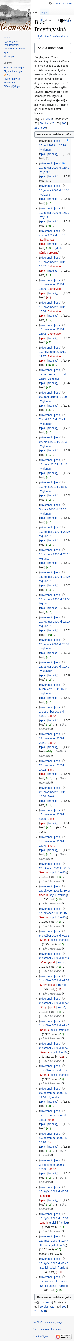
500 (43, 127)
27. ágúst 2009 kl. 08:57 (53, 1191)
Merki (59, 248)
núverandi (46, 163)
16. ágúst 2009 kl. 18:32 (53, 1218)
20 (52, 123)
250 (36, 127)
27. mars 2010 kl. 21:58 (53, 441)
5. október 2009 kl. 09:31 (54, 935)
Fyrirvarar (56, 1329)
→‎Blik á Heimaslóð (51, 881)
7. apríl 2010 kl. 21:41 (52, 419)
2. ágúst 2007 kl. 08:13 (53, 1281)
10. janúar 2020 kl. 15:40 (54, 167)
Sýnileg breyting (48, 252)
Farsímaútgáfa (40, 1336)
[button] (53, 48)
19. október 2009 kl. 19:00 (54, 890)
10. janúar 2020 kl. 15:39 (54, 190)
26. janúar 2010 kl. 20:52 (54, 644)
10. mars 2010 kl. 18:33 (53, 486)
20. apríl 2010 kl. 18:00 (53, 396)
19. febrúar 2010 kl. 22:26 (54, 531)
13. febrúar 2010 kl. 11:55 (54, 599)
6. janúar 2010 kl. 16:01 (53, 689)
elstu (49, 119)
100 (64, 123)
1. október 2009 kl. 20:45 (54, 1070)
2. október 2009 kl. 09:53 (54, 980)
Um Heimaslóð (41, 1329)
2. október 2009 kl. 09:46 (54, 1025)
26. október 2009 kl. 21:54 (54, 868)
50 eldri (44, 123)
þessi (57, 140)
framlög (52, 154)
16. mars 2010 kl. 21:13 (53, 464)
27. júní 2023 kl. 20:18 (52, 145)
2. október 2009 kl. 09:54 (54, 958)
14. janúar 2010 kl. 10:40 (54, 666)
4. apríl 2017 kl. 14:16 (52, 235)
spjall (43, 154)
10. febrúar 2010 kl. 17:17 (54, 621)
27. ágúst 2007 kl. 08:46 (53, 1263)
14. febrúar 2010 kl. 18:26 (54, 576)
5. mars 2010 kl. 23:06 (52, 509)
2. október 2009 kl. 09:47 (54, 1003)
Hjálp (68, 20)
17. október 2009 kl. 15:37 (54, 913)
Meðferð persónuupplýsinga (47, 1322)
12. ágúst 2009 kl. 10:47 (53, 1240)
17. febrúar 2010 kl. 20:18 (54, 554)
